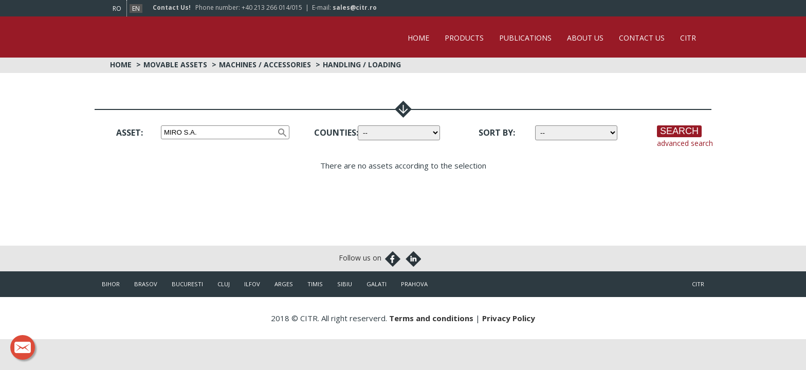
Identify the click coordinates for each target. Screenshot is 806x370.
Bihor (111, 284)
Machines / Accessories (265, 64)
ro (117, 8)
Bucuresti (187, 284)
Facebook (392, 259)
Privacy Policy (508, 318)
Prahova (414, 284)
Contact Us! (172, 7)
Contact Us (642, 38)
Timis (315, 284)
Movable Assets (175, 64)
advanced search (685, 143)
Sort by (496, 132)
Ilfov (252, 284)
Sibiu (344, 284)
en (136, 8)
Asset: (129, 132)
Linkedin (413, 259)
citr (698, 284)
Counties (335, 132)
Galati (377, 284)
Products (464, 38)
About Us (585, 38)
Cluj (223, 284)
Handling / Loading (362, 64)
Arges (283, 284)
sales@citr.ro (355, 7)
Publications (525, 38)
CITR (688, 38)
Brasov (145, 284)
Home (418, 38)
